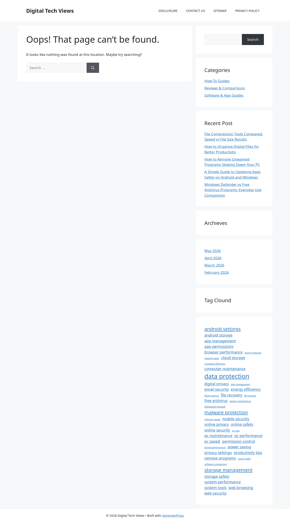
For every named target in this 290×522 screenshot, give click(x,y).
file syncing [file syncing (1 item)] (250, 395)
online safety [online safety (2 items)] (242, 424)
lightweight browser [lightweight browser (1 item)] (215, 406)
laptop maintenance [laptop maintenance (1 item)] (240, 401)
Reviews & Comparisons (225, 88)
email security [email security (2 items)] (217, 389)
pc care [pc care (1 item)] (236, 430)
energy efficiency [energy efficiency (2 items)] (246, 389)
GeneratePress (173, 515)
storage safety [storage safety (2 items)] (217, 476)
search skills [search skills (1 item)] (244, 458)
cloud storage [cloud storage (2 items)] (233, 357)
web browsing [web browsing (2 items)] (240, 487)
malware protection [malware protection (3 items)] (226, 412)
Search (253, 39)
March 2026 (214, 265)
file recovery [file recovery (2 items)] (231, 395)
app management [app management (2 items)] (220, 340)
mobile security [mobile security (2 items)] (235, 418)
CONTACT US (195, 10)
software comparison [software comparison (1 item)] (216, 464)
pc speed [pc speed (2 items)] (212, 441)
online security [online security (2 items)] (217, 430)
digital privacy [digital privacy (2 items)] (217, 383)
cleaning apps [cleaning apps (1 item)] (212, 358)
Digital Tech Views (50, 10)
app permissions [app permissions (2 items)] (219, 346)
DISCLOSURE (168, 10)
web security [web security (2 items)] (216, 493)
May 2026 (213, 250)
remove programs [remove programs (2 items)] (220, 458)
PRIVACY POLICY (247, 10)
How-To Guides (217, 80)
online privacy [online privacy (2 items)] (217, 424)
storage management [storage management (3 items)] (229, 470)
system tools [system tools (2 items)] (216, 487)
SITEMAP (220, 10)
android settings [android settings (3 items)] (223, 329)
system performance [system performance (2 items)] (223, 481)
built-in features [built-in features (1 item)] (253, 352)
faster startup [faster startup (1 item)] (212, 395)
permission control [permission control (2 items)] (238, 441)
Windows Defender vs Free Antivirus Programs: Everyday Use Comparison (233, 190)
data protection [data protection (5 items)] (227, 376)
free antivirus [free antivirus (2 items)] (216, 400)
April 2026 (213, 257)
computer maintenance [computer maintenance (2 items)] (225, 368)
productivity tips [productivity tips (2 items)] (248, 452)
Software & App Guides (224, 95)
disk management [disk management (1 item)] (240, 384)
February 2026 (217, 272)
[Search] (93, 68)
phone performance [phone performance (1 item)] (215, 447)
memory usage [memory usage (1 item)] (212, 419)
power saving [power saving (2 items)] (239, 446)
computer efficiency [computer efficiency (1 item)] (215, 363)
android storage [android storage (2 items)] (219, 335)
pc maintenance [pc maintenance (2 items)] (219, 435)
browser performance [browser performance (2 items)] (224, 352)
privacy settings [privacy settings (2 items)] (218, 452)
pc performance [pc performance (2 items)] (248, 435)
